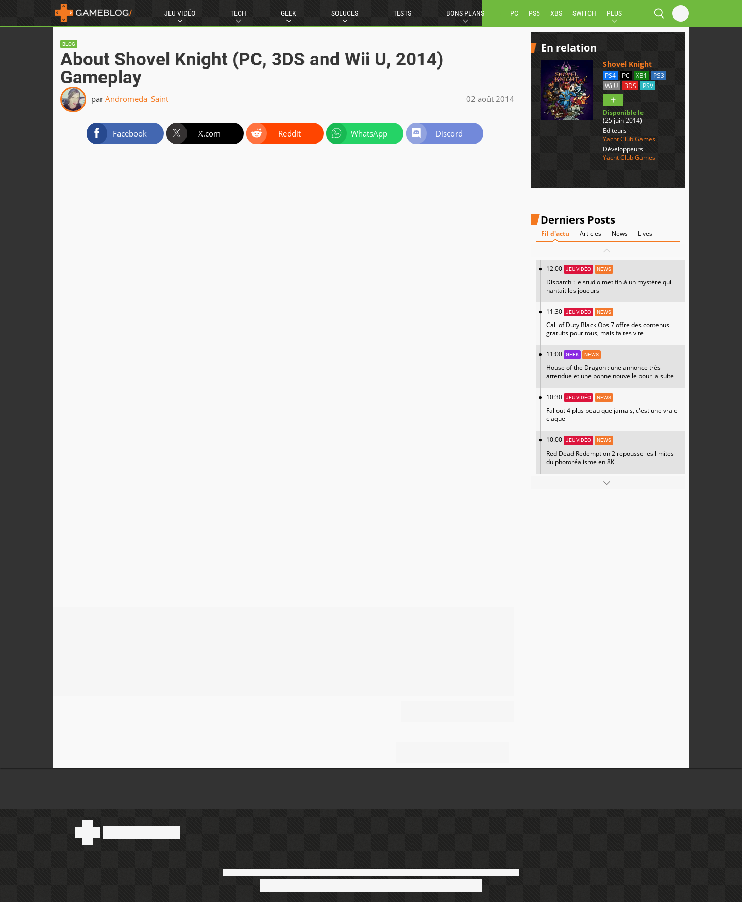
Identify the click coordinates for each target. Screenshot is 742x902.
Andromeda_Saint (136, 99)
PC (514, 13)
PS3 (658, 75)
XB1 (641, 75)
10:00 (613, 450)
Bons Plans (465, 13)
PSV (648, 85)
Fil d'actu (555, 233)
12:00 (613, 279)
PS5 (534, 13)
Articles (590, 233)
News (620, 233)
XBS (556, 13)
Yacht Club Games (629, 139)
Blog (68, 44)
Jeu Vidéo (179, 13)
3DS (630, 85)
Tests (402, 13)
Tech (238, 13)
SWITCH (584, 13)
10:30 (613, 408)
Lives (645, 233)
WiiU (611, 85)
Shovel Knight (627, 64)
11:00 (613, 365)
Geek (288, 13)
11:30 (613, 322)
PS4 (610, 75)
